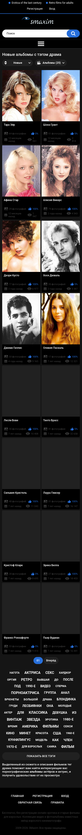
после (68, 679)
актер (8, 712)
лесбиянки (32, 706)
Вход (52, 8)
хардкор (65, 672)
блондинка (66, 699)
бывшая (43, 679)
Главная (17, 796)
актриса (32, 673)
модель (41, 740)
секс (49, 673)
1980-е (68, 719)
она (50, 706)
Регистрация (35, 8)
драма (47, 699)
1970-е (11, 747)
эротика (51, 719)
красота (42, 733)
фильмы (51, 726)
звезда (33, 719)
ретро (26, 680)
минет (25, 733)
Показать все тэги (41, 756)
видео (45, 686)
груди (13, 705)
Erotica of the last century (26, 2)
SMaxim (33, 828)
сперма (61, 686)
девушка (59, 712)
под (17, 686)
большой (31, 699)
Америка (30, 726)
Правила (57, 802)
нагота (15, 672)
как (55, 740)
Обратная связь (30, 802)
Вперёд (51, 660)
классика (38, 712)
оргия (11, 679)
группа (50, 692)
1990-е (31, 686)
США (57, 733)
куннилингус (19, 740)
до (56, 679)
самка (51, 746)
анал (65, 692)
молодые (65, 705)
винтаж (14, 719)
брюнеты (12, 699)
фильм (67, 747)
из (74, 713)
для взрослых (32, 746)
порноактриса (25, 693)
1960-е (70, 733)
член (67, 740)
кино (10, 733)
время (12, 726)
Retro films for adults (61, 2)
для (20, 713)
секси (68, 726)
